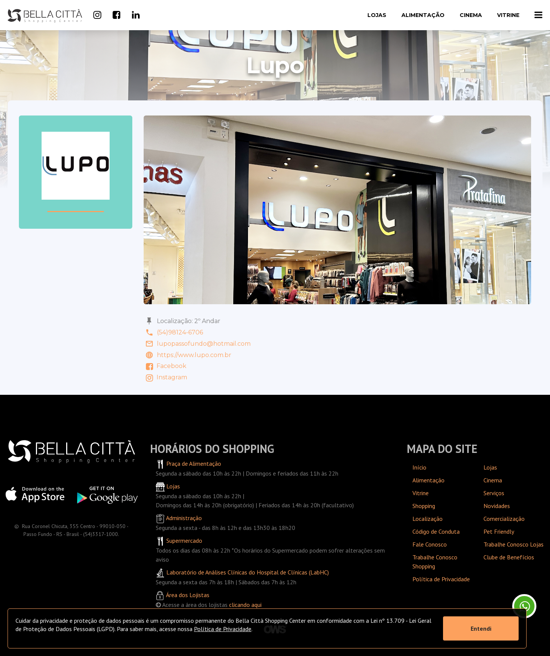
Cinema (471, 15)
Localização (427, 518)
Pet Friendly (498, 531)
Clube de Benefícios (508, 557)
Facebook (165, 366)
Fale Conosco (429, 544)
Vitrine (508, 15)
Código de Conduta (436, 531)
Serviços (493, 493)
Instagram (165, 377)
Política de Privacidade (441, 579)
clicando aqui (245, 604)
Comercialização (504, 518)
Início (419, 467)
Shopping (423, 506)
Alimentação (423, 15)
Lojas (376, 15)
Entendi (481, 628)
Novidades (496, 506)
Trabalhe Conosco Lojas (513, 544)
